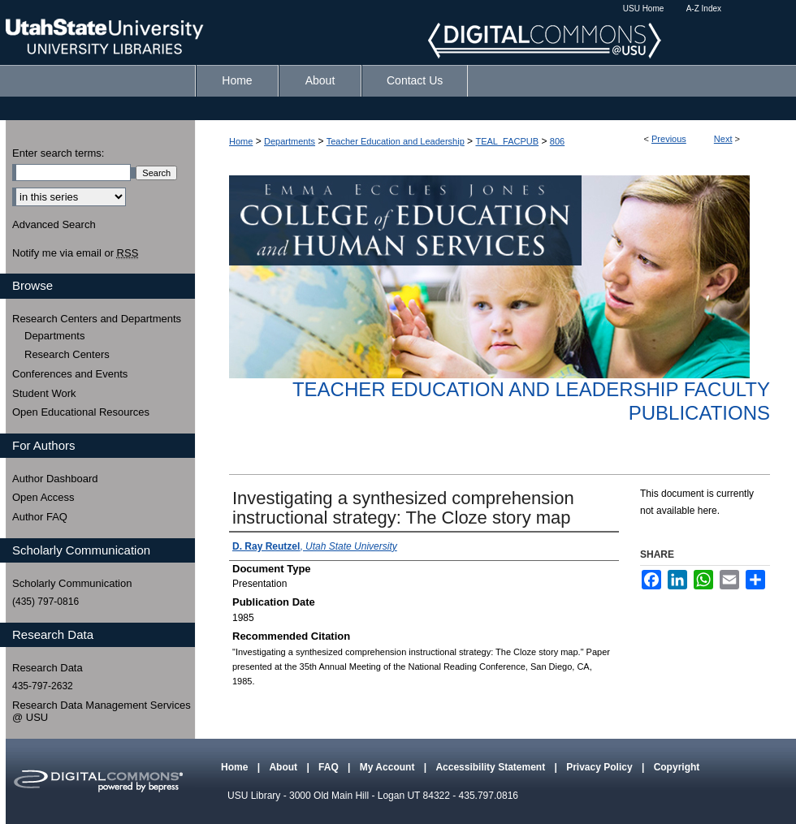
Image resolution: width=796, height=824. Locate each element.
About (284, 767)
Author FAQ (39, 517)
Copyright (677, 767)
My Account (388, 767)
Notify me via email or (75, 253)
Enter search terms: (58, 153)
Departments (289, 141)
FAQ (329, 767)
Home (241, 141)
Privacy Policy (600, 767)
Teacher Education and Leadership (396, 141)
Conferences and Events (70, 374)
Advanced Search (54, 224)
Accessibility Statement (491, 767)
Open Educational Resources (80, 412)
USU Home (643, 8)
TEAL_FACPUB (507, 141)
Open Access (43, 497)
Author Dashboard (55, 478)
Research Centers (67, 354)
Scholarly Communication (72, 583)
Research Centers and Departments (96, 319)
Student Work (44, 393)
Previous (668, 139)
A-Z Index (703, 8)
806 (557, 141)
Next (723, 139)
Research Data (47, 668)
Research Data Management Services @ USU (101, 711)
